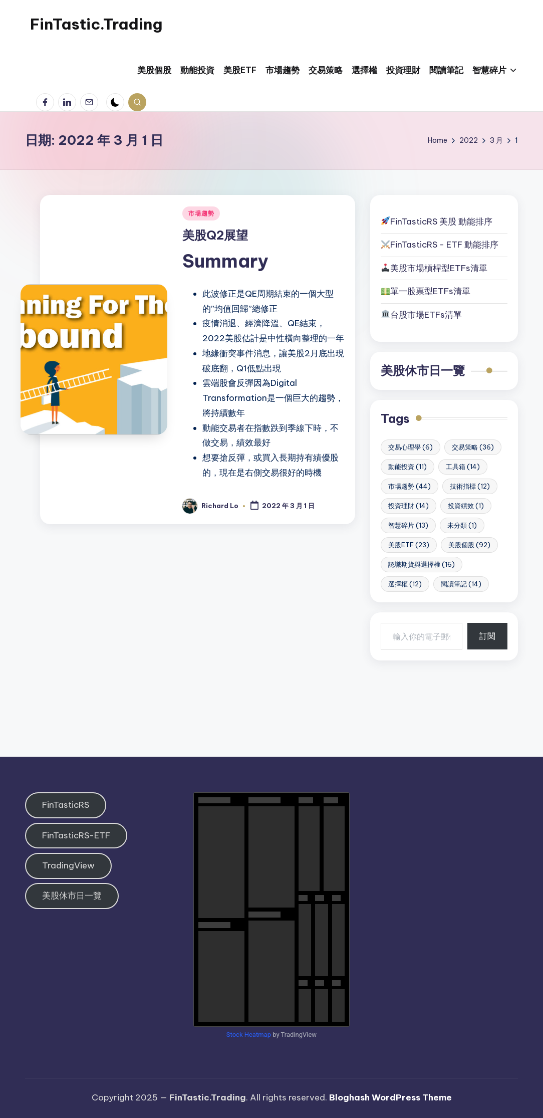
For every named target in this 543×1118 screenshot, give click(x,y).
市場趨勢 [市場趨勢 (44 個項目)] (409, 486)
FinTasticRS (65, 804)
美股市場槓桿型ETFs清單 (434, 268)
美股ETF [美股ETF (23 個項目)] (408, 545)
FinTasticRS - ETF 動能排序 (444, 244)
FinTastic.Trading (96, 24)
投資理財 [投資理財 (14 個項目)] (408, 506)
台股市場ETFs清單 (426, 314)
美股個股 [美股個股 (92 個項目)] (469, 545)
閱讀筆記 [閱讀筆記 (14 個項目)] (461, 584)
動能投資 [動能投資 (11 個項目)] (407, 467)
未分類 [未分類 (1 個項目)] (462, 525)
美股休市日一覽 (423, 370)
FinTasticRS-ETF (76, 835)
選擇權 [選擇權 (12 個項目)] (405, 584)
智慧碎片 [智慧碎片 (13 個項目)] (408, 525)
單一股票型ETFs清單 (430, 291)
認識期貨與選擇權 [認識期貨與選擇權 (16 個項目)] (421, 564)
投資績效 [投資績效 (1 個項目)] (466, 506)
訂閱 (487, 636)
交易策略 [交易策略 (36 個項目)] (473, 447)
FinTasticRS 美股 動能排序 (441, 221)
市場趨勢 (201, 213)
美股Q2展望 (215, 235)
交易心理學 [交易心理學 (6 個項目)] (410, 447)
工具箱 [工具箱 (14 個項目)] (463, 467)
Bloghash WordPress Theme (390, 1097)
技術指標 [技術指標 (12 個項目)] (470, 486)
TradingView (68, 865)
